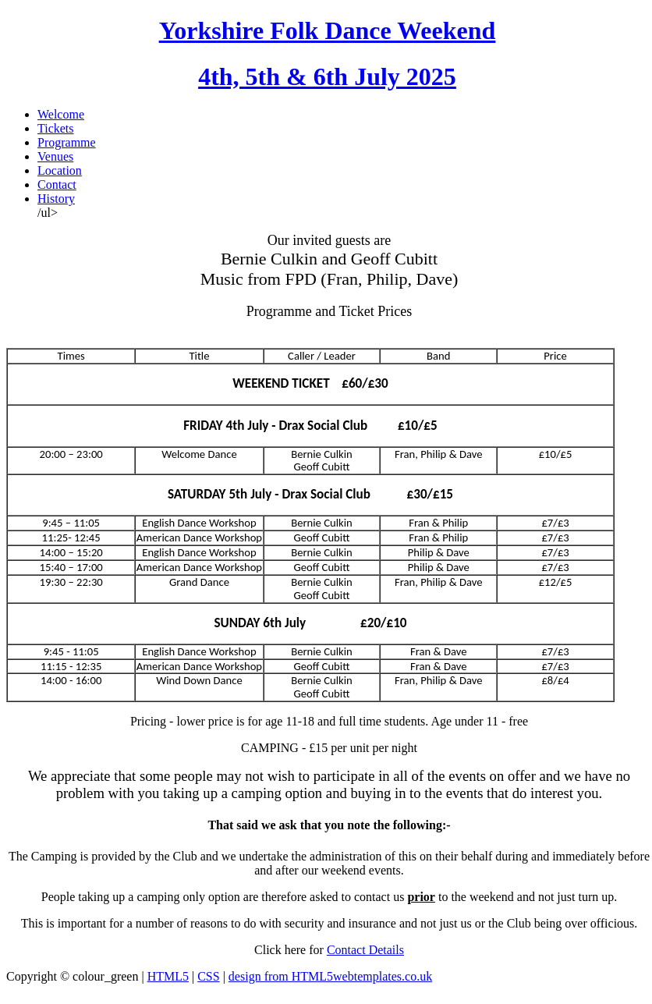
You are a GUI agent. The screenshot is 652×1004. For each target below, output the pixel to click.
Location (59, 170)
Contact (56, 184)
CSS (208, 976)
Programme (66, 142)
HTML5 (168, 976)
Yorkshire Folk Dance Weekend (327, 30)
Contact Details (365, 949)
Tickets (55, 128)
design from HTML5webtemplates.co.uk (330, 976)
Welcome (60, 114)
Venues (55, 156)
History (56, 198)
